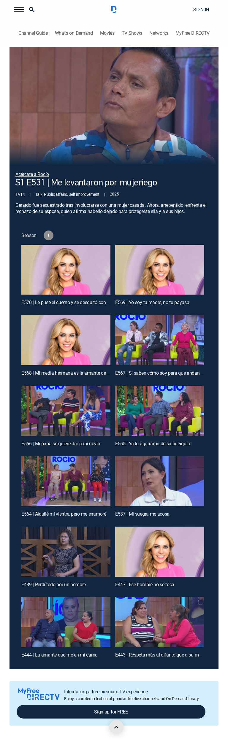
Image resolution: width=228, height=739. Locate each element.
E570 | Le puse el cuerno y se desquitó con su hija (70, 302)
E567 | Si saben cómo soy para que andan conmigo (166, 373)
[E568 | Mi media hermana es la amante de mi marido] (65, 340)
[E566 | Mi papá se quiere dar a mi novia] (65, 411)
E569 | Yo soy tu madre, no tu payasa (152, 302)
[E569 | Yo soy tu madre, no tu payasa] (159, 270)
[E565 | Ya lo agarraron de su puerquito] (159, 411)
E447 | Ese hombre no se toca (144, 584)
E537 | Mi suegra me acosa (142, 514)
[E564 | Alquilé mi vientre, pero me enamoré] (65, 481)
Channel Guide (33, 33)
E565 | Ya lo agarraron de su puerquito (153, 443)
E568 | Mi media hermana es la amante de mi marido (74, 373)
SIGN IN (201, 9)
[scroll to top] (116, 727)
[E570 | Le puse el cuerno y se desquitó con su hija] (65, 270)
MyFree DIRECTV (192, 33)
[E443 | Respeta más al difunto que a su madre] (159, 622)
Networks (158, 33)
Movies (107, 33)
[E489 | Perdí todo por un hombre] (65, 552)
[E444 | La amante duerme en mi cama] (65, 622)
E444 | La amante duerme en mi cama (59, 654)
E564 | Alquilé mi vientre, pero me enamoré (63, 514)
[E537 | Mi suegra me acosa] (159, 481)
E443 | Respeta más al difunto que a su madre (161, 654)
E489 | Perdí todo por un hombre (53, 584)
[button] (19, 9)
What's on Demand (74, 33)
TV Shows (132, 33)
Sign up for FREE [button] (111, 711)
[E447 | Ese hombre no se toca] (159, 552)
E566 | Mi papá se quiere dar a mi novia (60, 443)
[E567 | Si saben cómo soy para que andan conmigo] (159, 340)
